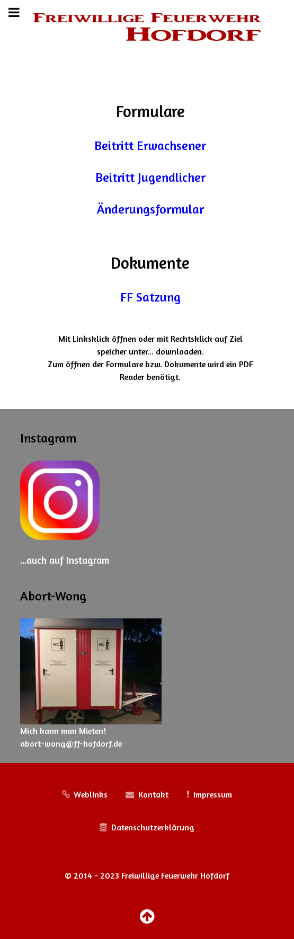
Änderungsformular (150, 209)
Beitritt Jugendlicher (150, 177)
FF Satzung (150, 297)
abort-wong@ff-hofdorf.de (71, 743)
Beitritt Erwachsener (150, 145)
